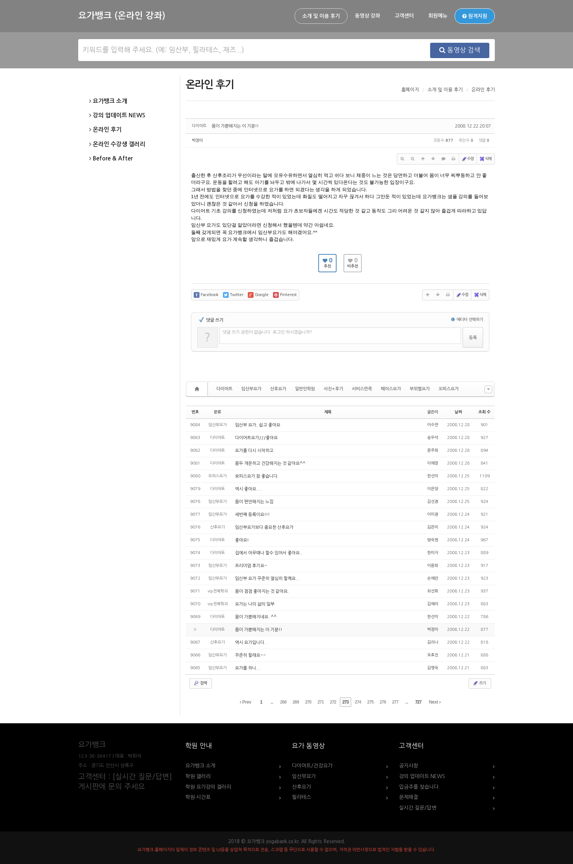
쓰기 (479, 683)
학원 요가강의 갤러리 (208, 786)
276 (383, 702)
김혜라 (432, 604)
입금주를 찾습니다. (419, 786)
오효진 (432, 655)
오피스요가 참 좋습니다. (257, 476)
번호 (195, 412)
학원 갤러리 (197, 776)
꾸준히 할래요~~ (250, 655)
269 (296, 702)
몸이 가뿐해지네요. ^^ (256, 617)
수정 (467, 159)
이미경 (432, 514)
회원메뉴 (437, 15)
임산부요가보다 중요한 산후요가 (264, 527)
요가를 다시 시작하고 (254, 450)
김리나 (432, 642)
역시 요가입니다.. (251, 642)
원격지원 (474, 16)
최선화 (432, 591)
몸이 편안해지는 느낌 (254, 502)
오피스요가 (449, 389)
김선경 (432, 502)
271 (321, 702)
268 (283, 702)
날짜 (458, 412)
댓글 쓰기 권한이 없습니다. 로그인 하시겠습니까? (267, 332)
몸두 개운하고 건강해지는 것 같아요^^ (270, 463)
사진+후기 (333, 389)
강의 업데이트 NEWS (117, 115)
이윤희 (432, 566)
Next (435, 702)
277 (395, 702)
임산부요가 (251, 389)
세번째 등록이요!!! (252, 514)
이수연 (432, 425)
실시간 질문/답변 (417, 807)
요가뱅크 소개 (108, 101)
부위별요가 (420, 389)
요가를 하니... (248, 668)
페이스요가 (391, 389)
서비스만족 (362, 389)
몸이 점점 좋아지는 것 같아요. (262, 591)
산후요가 (278, 389)
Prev (245, 702)
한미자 (432, 553)
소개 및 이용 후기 (321, 16)
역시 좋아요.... (248, 489)
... (271, 702)
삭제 (485, 159)
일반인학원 (305, 389)
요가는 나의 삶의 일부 (254, 604)
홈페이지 (410, 89)
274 (358, 702)
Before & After (111, 159)
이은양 (432, 489)
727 (418, 702)
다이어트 (224, 389)
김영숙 (432, 668)
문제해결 (408, 797)
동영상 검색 (459, 50)
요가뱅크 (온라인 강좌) (121, 15)
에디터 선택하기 (467, 320)
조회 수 (484, 412)
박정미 (197, 141)
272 (333, 702)
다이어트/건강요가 (312, 765)
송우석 (432, 438)
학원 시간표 (197, 797)
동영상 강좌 (367, 15)
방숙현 (432, 540)
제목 (327, 412)
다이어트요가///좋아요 (256, 438)
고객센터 (404, 15)
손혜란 (432, 578)
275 (370, 702)
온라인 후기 (105, 130)
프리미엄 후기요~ (251, 566)
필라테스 (301, 797)
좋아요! (242, 540)
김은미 (432, 527)
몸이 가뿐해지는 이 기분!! (235, 126)
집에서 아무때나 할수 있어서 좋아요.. (269, 553)
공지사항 (408, 765)
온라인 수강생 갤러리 (117, 144)
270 (308, 702)
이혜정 (432, 463)
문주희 (432, 450)
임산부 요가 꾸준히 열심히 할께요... (267, 578)
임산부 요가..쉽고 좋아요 (257, 425)
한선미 (432, 476)
